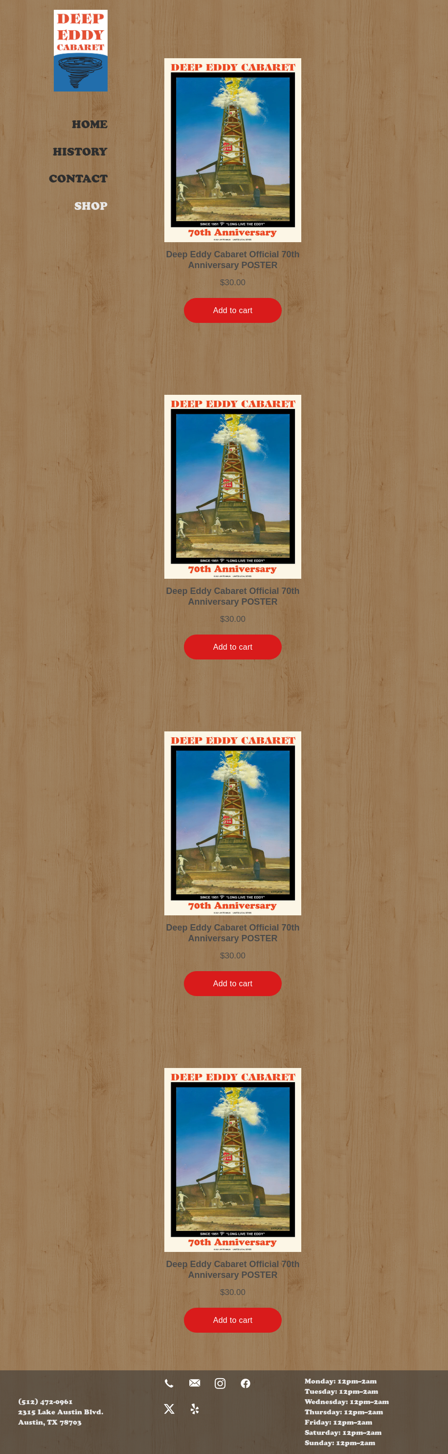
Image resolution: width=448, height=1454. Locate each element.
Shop (91, 206)
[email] (194, 1384)
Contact (78, 178)
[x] (169, 1409)
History (80, 152)
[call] (169, 1384)
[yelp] (194, 1409)
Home (90, 124)
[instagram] (220, 1384)
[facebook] (245, 1384)
